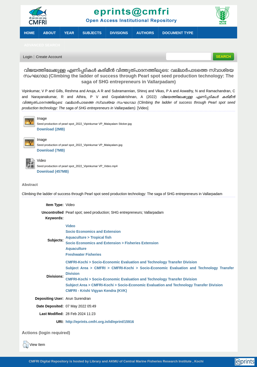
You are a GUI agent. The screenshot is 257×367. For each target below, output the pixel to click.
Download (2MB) (51, 129)
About (49, 33)
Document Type (178, 33)
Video (70, 226)
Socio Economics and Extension (93, 231)
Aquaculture (76, 249)
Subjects (92, 33)
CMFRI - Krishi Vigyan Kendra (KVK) (96, 291)
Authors (145, 33)
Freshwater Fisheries (83, 254)
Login (27, 57)
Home (29, 33)
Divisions (119, 33)
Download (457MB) (53, 171)
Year (69, 33)
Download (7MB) (51, 150)
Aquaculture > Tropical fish (89, 237)
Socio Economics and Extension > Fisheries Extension (112, 243)
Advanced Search (42, 45)
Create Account (49, 57)
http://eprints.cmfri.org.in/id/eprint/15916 (100, 322)
